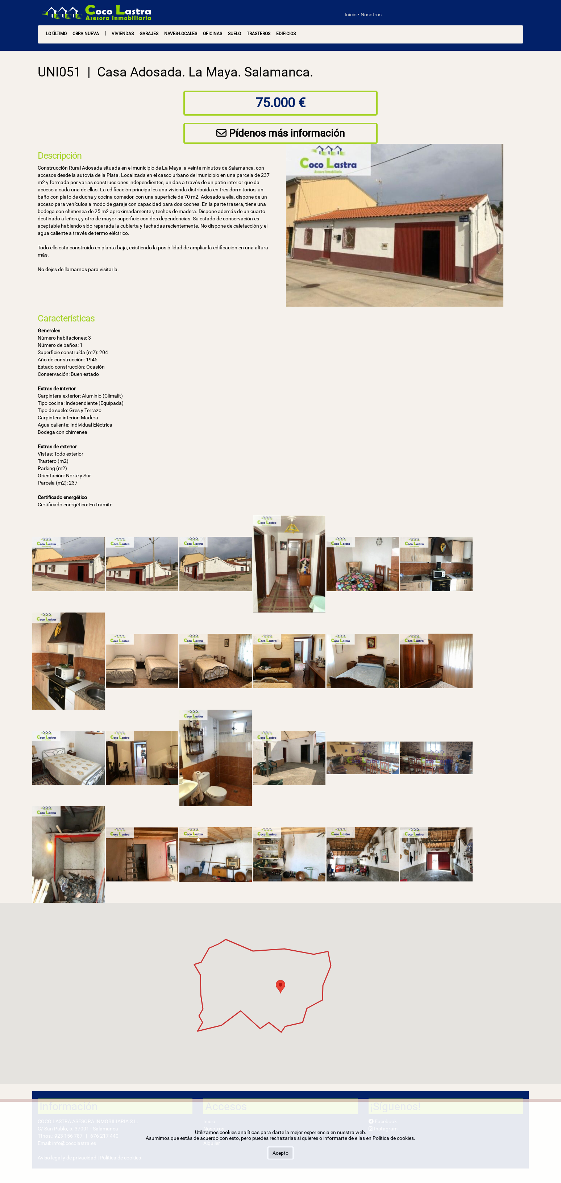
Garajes (149, 33)
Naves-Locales (180, 33)
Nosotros (371, 14)
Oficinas (212, 33)
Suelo (234, 33)
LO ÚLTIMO (56, 33)
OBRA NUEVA (85, 33)
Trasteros (258, 33)
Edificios (286, 33)
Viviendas (123, 33)
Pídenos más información (280, 133)
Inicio (351, 14)
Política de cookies (393, 1138)
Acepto (280, 1153)
